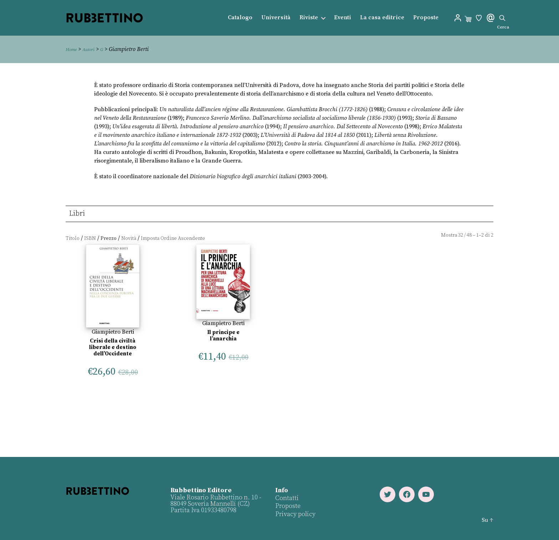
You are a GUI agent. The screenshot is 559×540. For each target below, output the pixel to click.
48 (469, 235)
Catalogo (240, 17)
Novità (128, 238)
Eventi (342, 17)
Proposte (426, 17)
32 (460, 235)
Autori (93, 49)
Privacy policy (295, 514)
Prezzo (109, 238)
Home (73, 49)
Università (276, 17)
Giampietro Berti (113, 331)
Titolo (73, 238)
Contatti (286, 498)
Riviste (308, 17)
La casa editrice (382, 17)
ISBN (90, 238)
